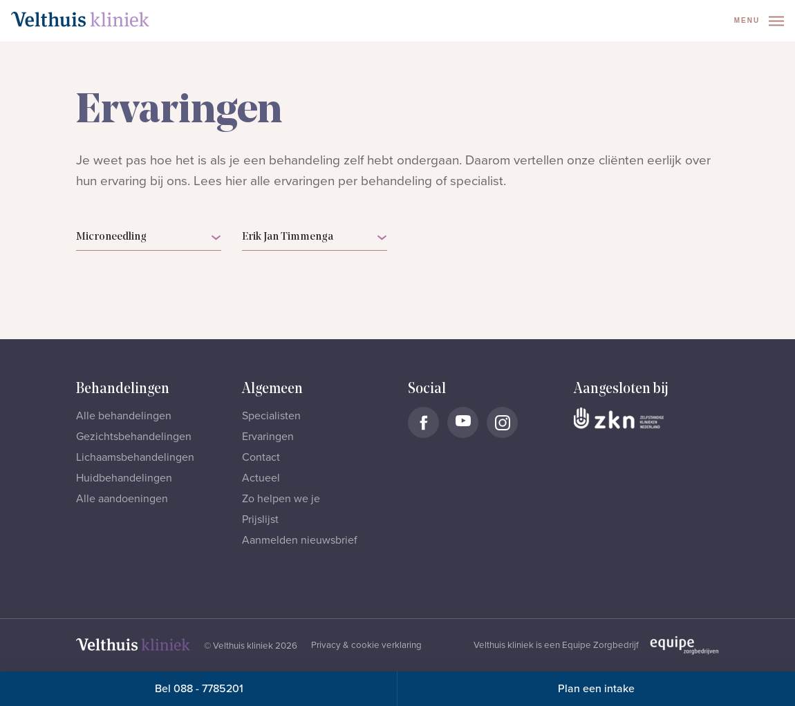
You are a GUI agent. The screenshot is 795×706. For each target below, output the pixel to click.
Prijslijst (260, 519)
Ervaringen (268, 436)
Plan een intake (596, 689)
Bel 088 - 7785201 (199, 689)
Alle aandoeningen (122, 499)
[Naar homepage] (80, 19)
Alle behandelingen (123, 416)
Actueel (261, 478)
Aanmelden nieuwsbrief (299, 540)
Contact (261, 457)
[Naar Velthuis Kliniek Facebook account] (423, 422)
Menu (759, 21)
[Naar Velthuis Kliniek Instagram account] (502, 422)
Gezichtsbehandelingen (133, 436)
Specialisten (271, 416)
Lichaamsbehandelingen (135, 457)
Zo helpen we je (281, 499)
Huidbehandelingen (124, 478)
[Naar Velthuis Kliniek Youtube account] (462, 422)
